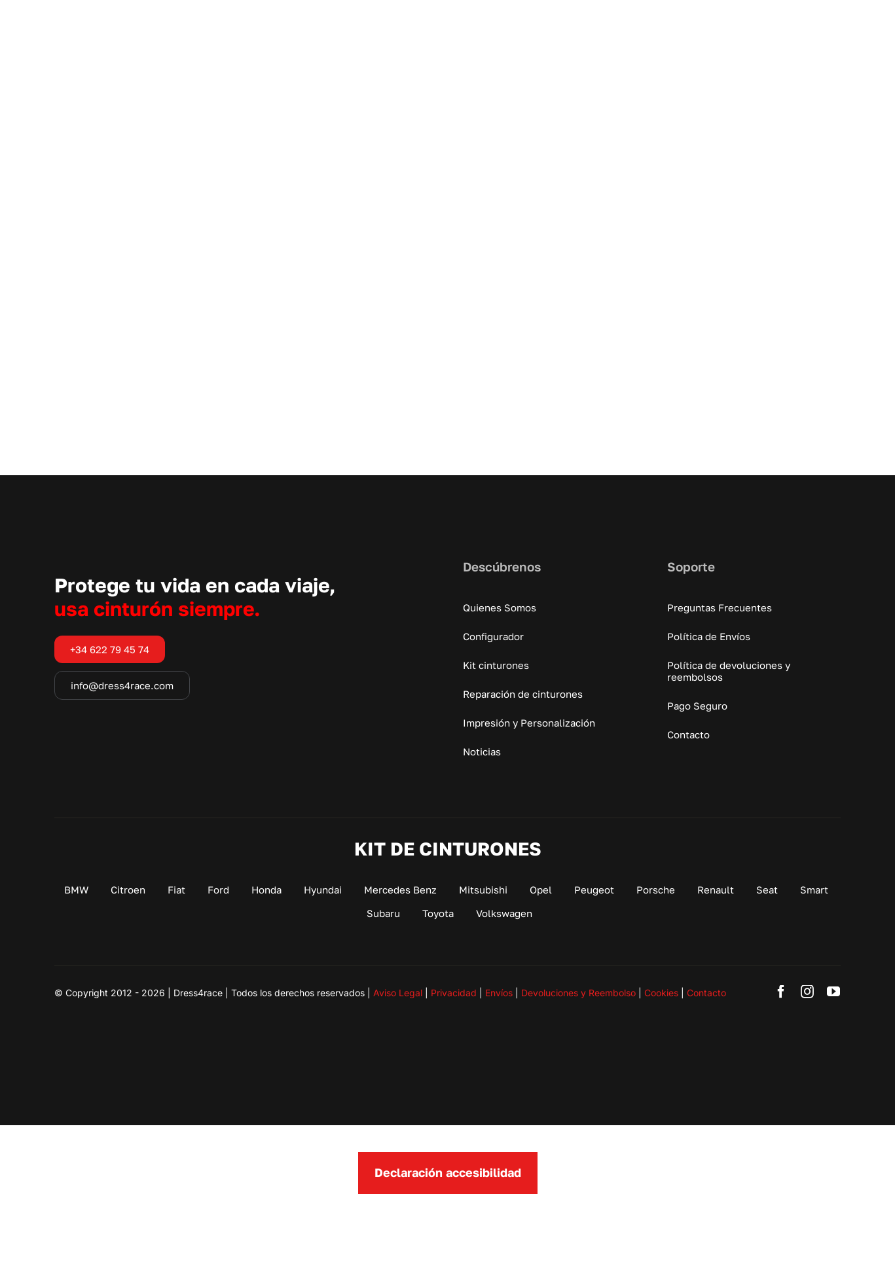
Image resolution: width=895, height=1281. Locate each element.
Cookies (661, 992)
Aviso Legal (397, 992)
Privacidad (454, 992)
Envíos (499, 992)
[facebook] (781, 991)
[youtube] (833, 991)
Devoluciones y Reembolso (578, 992)
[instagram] (807, 991)
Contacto (706, 992)
